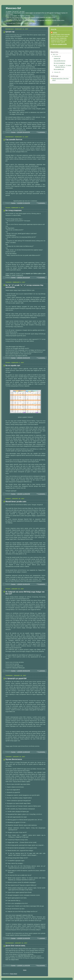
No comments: (41, 965)
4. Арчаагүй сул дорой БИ (15, 678)
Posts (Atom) (13, 973)
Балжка (55, 32)
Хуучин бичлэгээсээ (13, 759)
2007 (54, 54)
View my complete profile (59, 44)
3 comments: (41, 203)
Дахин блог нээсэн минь (15, 946)
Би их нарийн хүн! (12, 365)
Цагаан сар (9, 32)
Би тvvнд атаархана (13, 210)
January (56, 72)
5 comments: (41, 277)
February (56, 56)
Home (24, 970)
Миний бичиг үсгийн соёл (15, 501)
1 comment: (42, 670)
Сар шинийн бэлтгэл (13, 139)
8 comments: (41, 752)
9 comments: (41, 584)
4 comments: (41, 132)
